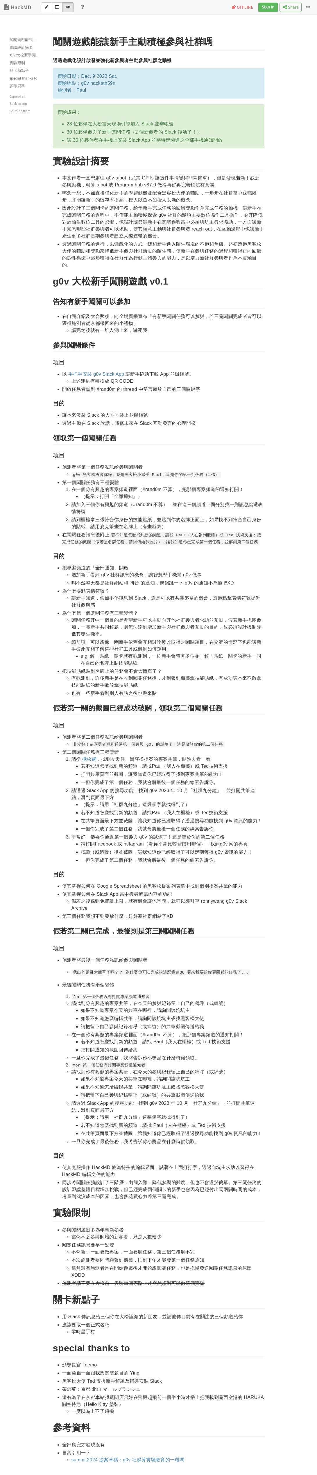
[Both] (57, 7)
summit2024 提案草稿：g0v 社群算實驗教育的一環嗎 (128, 1459)
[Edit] (46, 7)
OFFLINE (242, 7)
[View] (68, 7)
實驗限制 (17, 63)
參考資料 (17, 86)
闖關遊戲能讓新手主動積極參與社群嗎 (28, 39)
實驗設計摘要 (21, 47)
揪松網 (89, 759)
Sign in (268, 7)
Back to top (18, 104)
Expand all (18, 96)
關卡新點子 (19, 70)
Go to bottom (20, 111)
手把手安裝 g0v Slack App (96, 374)
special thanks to (23, 78)
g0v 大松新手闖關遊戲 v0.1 (28, 55)
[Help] (82, 7)
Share (290, 7)
